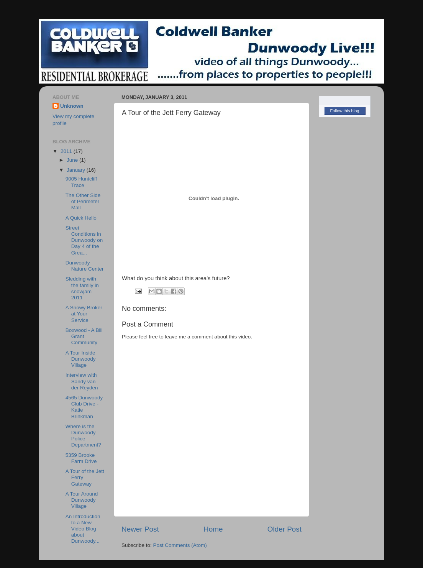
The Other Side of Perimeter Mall (83, 201)
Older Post (284, 529)
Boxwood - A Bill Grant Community (84, 336)
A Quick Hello (81, 218)
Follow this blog (344, 110)
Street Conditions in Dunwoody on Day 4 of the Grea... (84, 240)
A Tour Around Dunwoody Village (82, 500)
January (77, 170)
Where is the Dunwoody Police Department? (83, 436)
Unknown (72, 106)
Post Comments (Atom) (180, 545)
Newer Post (140, 529)
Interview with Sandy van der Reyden (82, 381)
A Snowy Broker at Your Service (84, 314)
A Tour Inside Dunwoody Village (81, 359)
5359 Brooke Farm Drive (81, 458)
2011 (67, 151)
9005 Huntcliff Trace (81, 182)
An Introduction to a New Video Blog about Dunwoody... (83, 529)
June (73, 160)
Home (213, 529)
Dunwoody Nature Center (85, 266)
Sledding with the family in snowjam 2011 (82, 288)
